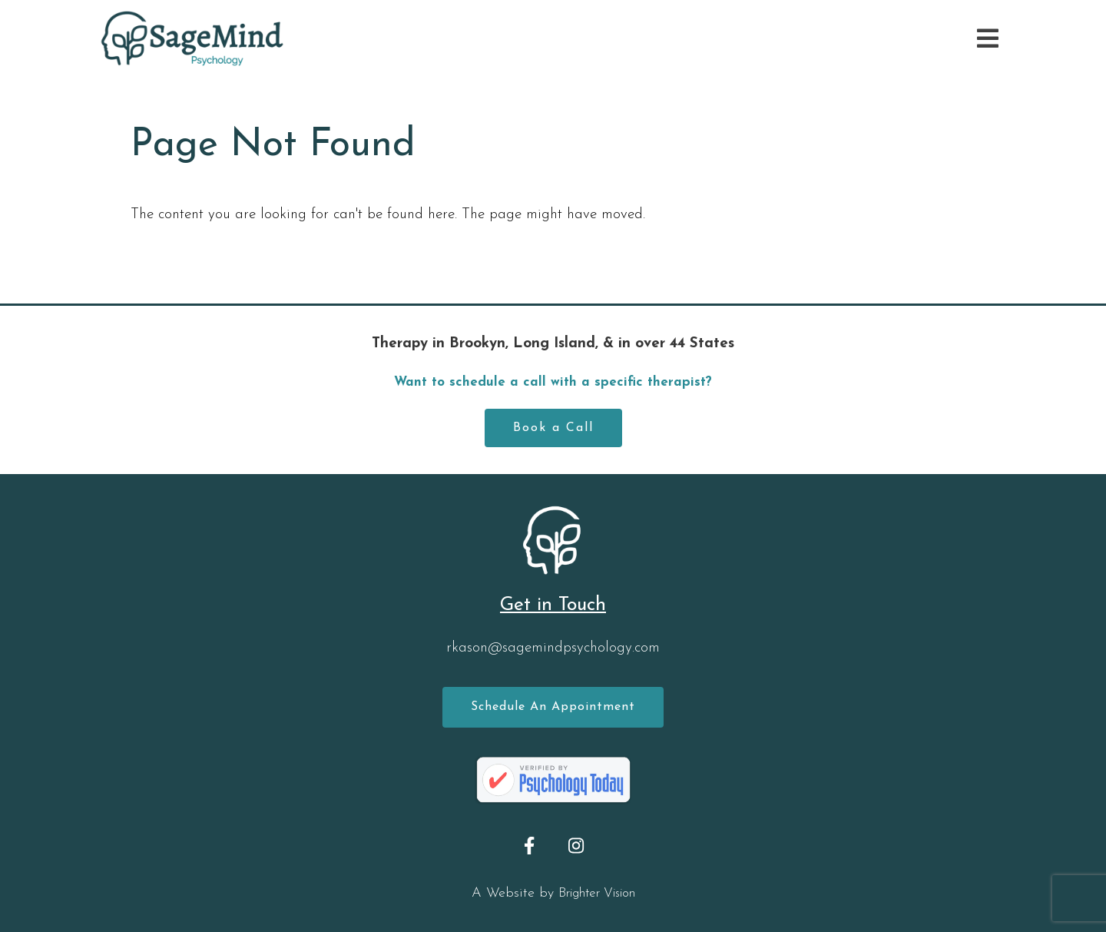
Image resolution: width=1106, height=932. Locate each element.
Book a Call (553, 428)
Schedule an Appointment (553, 707)
